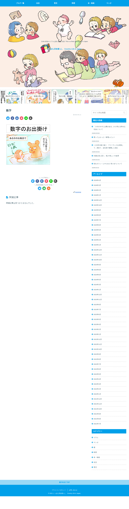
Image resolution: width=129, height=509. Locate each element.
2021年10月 (98, 419)
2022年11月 (98, 352)
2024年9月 (98, 269)
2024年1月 (98, 295)
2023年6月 (98, 321)
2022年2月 (98, 398)
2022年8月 (98, 367)
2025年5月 (98, 233)
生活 (95, 474)
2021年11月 (98, 414)
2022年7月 (98, 372)
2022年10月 (98, 357)
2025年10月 (98, 207)
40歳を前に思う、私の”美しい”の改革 (107, 157)
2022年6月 (98, 378)
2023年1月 (98, 341)
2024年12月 (98, 254)
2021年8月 (98, 429)
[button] (124, 112)
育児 (95, 479)
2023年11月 (98, 305)
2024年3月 (98, 290)
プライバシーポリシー (59, 502)
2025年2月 (98, 243)
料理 (95, 464)
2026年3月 (98, 187)
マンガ (96, 453)
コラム (96, 448)
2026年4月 (98, 182)
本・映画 (97, 469)
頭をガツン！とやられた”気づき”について (109, 165)
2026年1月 (98, 197)
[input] (109, 112)
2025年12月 (98, 202)
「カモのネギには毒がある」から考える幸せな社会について (109, 128)
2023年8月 (98, 311)
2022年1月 (98, 403)
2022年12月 (98, 347)
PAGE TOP (64, 495)
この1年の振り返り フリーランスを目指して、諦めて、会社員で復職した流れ (109, 147)
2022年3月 (98, 393)
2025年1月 (98, 249)
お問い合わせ (73, 502)
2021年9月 (98, 424)
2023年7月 (98, 316)
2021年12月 (98, 409)
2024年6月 (98, 280)
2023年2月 (98, 336)
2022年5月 (98, 383)
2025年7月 (98, 223)
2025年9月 (98, 213)
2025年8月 (98, 218)
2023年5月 (98, 326)
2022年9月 (98, 362)
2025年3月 (98, 238)
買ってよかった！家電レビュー (105, 137)
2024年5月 (98, 285)
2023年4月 (98, 331)
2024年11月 (98, 259)
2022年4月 (98, 388)
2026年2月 (98, 192)
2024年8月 (98, 274)
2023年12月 (98, 300)
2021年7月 (98, 434)
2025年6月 (98, 228)
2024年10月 (98, 264)
